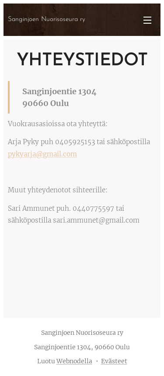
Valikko (147, 20)
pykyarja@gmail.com (42, 154)
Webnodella (74, 361)
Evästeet (114, 361)
